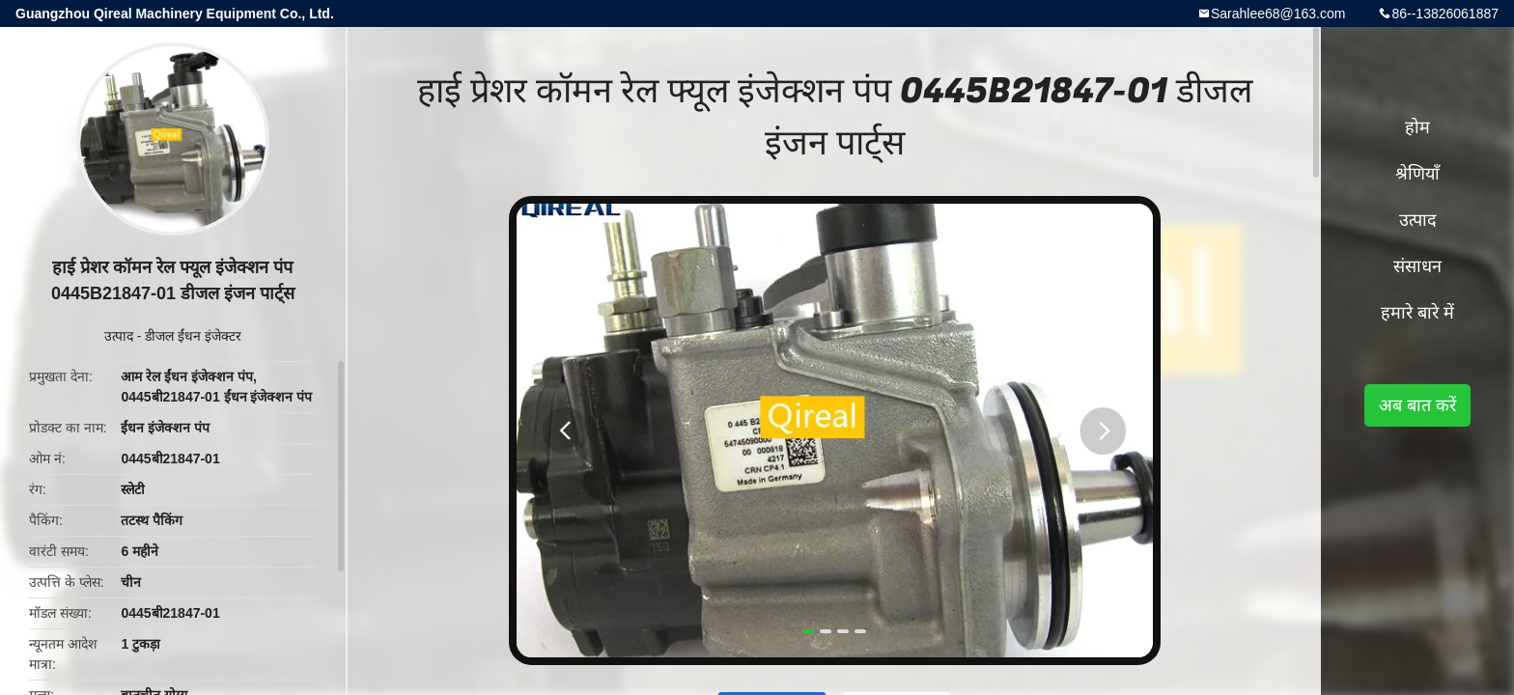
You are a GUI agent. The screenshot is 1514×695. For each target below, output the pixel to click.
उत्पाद (118, 336)
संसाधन (1417, 266)
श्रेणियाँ (1417, 173)
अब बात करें (1417, 405)
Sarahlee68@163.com (1278, 13)
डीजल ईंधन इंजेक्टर (193, 336)
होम (1417, 127)
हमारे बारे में (1417, 312)
